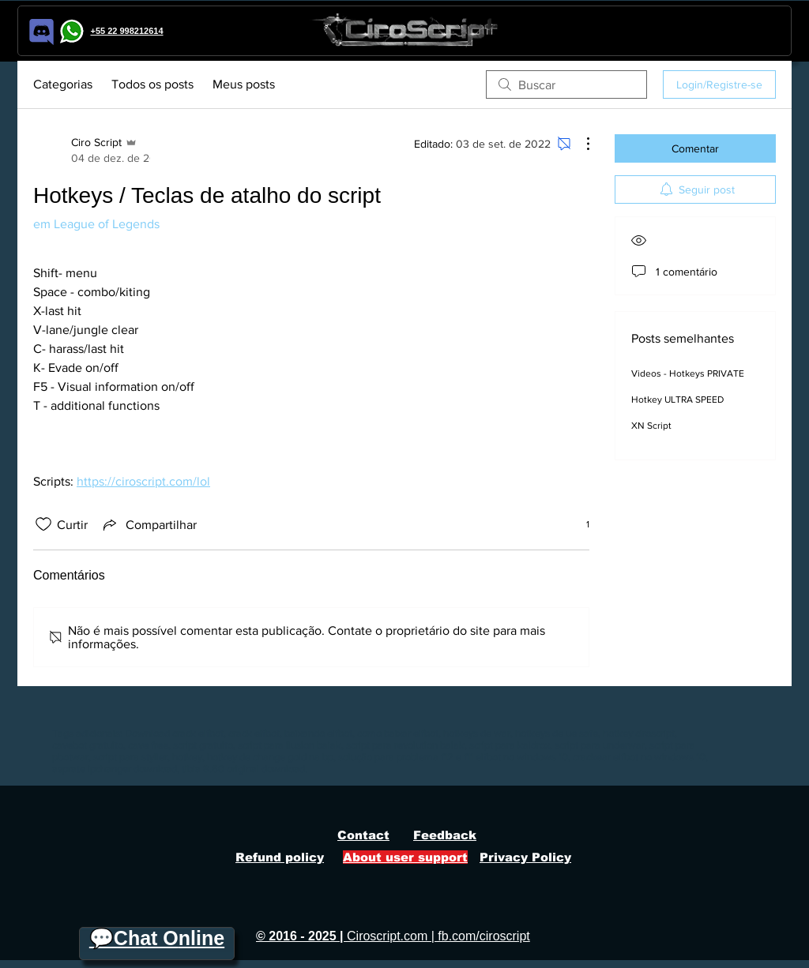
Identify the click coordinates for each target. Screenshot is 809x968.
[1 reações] (579, 524)
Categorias (62, 84)
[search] (566, 84)
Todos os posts (152, 84)
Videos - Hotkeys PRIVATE (687, 373)
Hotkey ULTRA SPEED (677, 399)
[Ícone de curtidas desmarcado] (43, 524)
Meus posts (244, 84)
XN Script (651, 425)
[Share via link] (148, 524)
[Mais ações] (579, 143)
